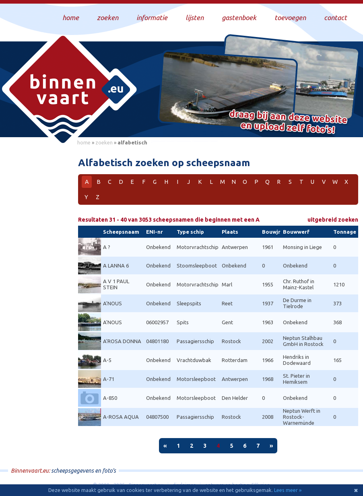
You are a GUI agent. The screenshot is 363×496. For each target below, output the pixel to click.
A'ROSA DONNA (122, 341)
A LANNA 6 (116, 265)
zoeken (104, 142)
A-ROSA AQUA (121, 417)
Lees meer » (287, 490)
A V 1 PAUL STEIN (116, 284)
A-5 (107, 360)
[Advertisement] (36, 270)
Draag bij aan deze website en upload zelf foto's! (288, 122)
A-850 (110, 398)
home (84, 142)
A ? (106, 247)
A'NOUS (112, 303)
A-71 (108, 379)
